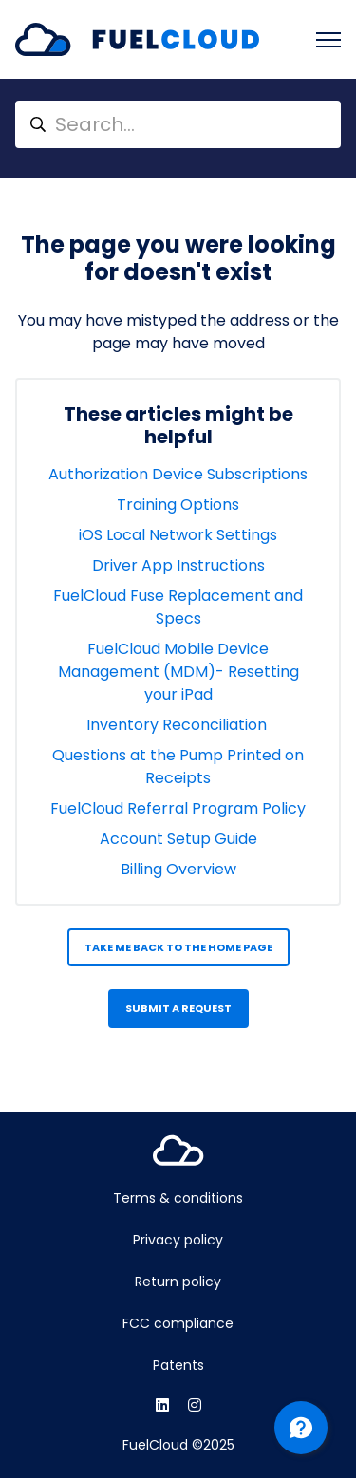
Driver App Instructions (178, 565)
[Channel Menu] (301, 1427)
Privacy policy (178, 1239)
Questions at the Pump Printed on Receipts (178, 766)
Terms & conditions (178, 1197)
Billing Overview (178, 869)
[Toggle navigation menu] (328, 40)
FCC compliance (178, 1323)
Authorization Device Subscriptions (178, 474)
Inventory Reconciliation (178, 725)
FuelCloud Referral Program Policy (178, 808)
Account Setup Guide (178, 839)
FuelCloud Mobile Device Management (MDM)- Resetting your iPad (178, 671)
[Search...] (178, 124)
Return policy (178, 1281)
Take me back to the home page (178, 947)
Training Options (178, 504)
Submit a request (178, 1008)
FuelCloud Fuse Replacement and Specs (178, 607)
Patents (178, 1365)
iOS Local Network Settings (178, 535)
